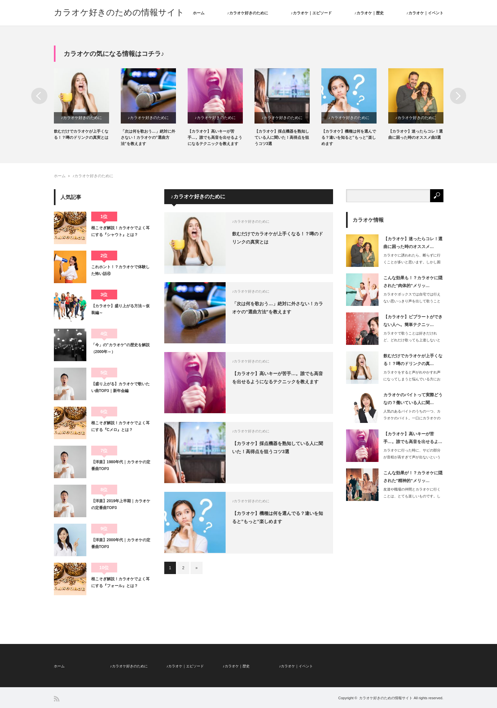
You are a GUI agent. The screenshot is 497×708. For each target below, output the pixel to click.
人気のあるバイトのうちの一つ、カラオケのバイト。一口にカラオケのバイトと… (412, 418)
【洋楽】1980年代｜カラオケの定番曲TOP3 (121, 465)
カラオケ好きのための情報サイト (119, 12)
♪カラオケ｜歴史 (369, 13)
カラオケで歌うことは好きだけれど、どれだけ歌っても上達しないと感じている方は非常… (412, 340)
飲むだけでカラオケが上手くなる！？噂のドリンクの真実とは (81, 134)
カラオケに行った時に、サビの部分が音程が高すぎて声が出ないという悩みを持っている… (412, 457)
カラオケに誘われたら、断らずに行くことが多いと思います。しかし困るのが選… (412, 262)
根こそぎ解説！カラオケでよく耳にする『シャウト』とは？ (120, 231)
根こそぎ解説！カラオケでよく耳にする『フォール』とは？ (120, 582)
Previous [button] (39, 96)
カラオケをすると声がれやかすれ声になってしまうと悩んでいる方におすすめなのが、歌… (412, 379)
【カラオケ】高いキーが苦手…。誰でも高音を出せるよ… (412, 437)
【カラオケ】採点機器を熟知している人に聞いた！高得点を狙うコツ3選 (282, 137)
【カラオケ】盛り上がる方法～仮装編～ (120, 309)
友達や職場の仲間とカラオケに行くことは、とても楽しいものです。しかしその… (412, 496)
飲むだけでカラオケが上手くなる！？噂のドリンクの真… (412, 359)
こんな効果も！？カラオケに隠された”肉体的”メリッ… (412, 281)
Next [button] (458, 96)
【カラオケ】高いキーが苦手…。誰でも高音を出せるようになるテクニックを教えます (215, 137)
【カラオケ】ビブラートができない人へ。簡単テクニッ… (412, 320)
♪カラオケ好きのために (247, 13)
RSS (56, 698)
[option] (87, 104)
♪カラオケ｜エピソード (311, 13)
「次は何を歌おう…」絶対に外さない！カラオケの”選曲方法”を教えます (148, 137)
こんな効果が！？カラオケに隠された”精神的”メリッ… (412, 476)
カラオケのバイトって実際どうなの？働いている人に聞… (412, 398)
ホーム (199, 13)
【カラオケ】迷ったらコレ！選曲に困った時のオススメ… (412, 242)
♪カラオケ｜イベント (424, 13)
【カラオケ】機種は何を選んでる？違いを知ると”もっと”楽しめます (348, 137)
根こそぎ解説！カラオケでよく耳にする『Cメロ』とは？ (120, 426)
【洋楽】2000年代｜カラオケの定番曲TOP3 (121, 543)
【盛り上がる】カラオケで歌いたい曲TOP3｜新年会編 (120, 387)
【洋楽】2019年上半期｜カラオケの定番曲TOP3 (121, 504)
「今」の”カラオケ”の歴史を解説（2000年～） (120, 348)
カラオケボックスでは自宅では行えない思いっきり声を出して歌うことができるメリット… (412, 301)
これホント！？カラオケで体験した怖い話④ (120, 270)
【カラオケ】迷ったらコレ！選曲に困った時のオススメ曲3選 (415, 134)
